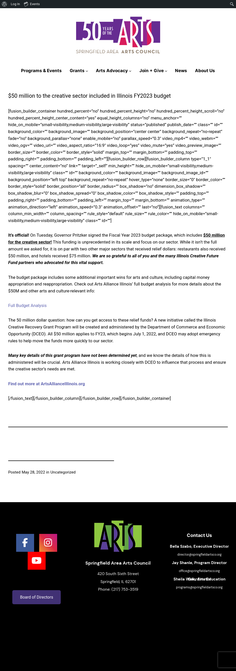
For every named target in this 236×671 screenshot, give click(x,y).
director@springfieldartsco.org (199, 555)
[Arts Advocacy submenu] (130, 71)
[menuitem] (4, 4)
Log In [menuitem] (15, 4)
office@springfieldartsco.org (199, 571)
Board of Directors (36, 597)
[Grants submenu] (87, 71)
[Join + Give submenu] (166, 71)
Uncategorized (63, 472)
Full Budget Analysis (27, 305)
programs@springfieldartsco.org (199, 587)
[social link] (25, 543)
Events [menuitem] (32, 4)
